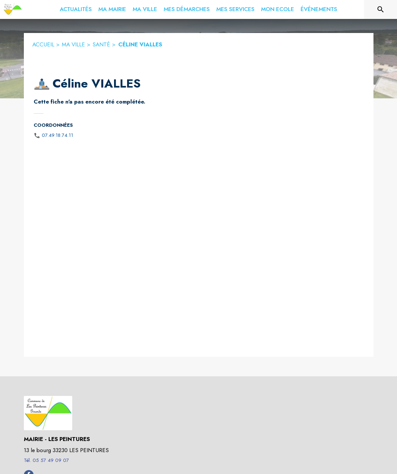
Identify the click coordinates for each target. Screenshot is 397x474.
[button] (42, 84)
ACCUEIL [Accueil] (43, 44)
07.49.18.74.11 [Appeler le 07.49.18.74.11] (57, 135)
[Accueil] (12, 9)
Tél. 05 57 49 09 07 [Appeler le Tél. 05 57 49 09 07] (46, 460)
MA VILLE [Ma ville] (73, 44)
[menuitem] (76, 9)
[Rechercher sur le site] (380, 9)
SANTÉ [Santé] (101, 44)
